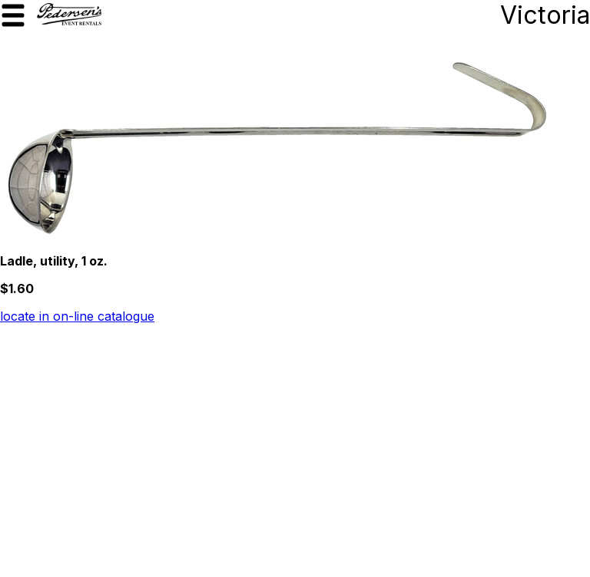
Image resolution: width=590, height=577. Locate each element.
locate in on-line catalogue (77, 316)
